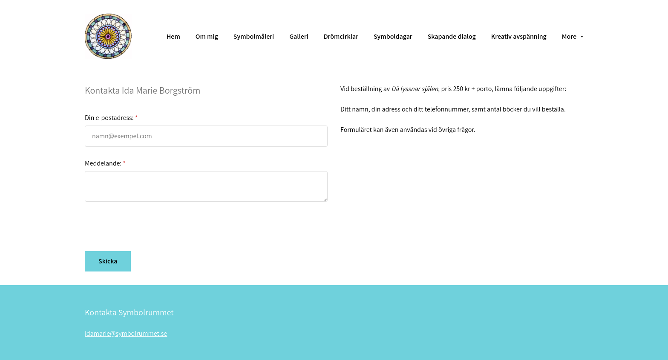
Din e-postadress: (109, 117)
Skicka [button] (107, 261)
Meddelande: (103, 163)
